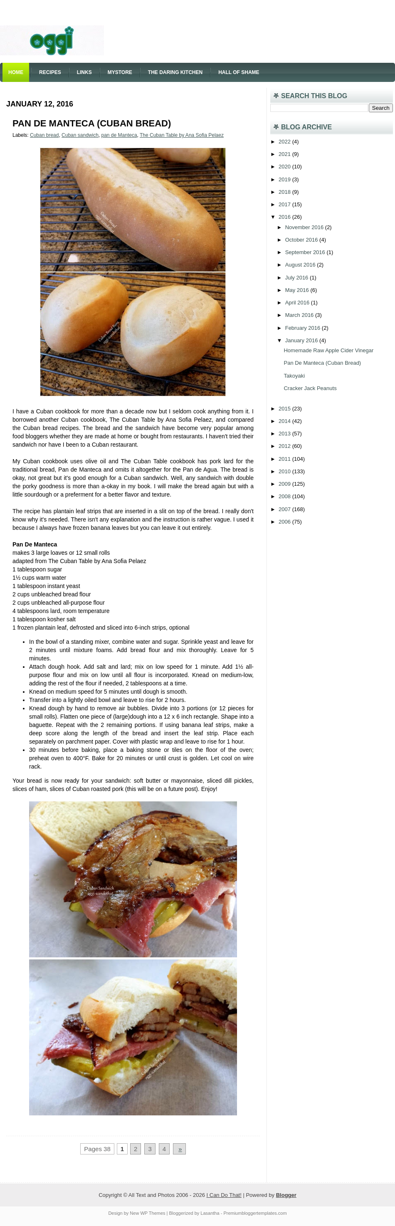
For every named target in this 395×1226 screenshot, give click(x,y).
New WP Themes (147, 1213)
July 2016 (297, 277)
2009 (285, 484)
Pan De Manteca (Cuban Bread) (91, 123)
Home (15, 72)
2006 (285, 522)
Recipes (50, 72)
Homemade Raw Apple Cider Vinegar (328, 350)
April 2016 (298, 302)
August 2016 (301, 265)
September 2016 (306, 252)
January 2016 (302, 340)
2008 (285, 496)
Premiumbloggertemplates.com (254, 1213)
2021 (285, 154)
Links (84, 72)
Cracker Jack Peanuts (310, 388)
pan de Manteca (119, 135)
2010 (285, 471)
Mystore (120, 72)
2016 (285, 217)
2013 (285, 433)
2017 (285, 204)
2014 (285, 421)
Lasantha (209, 1213)
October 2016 (302, 240)
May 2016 (298, 290)
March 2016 (300, 315)
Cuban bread (44, 135)
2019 (285, 179)
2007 (285, 509)
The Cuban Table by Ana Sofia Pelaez (182, 135)
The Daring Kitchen (175, 72)
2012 (285, 446)
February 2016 (303, 328)
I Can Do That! (224, 1195)
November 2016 (305, 227)
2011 (285, 459)
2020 (285, 166)
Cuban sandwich (80, 135)
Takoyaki (294, 376)
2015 (285, 408)
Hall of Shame (238, 72)
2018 (285, 192)
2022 (285, 141)
